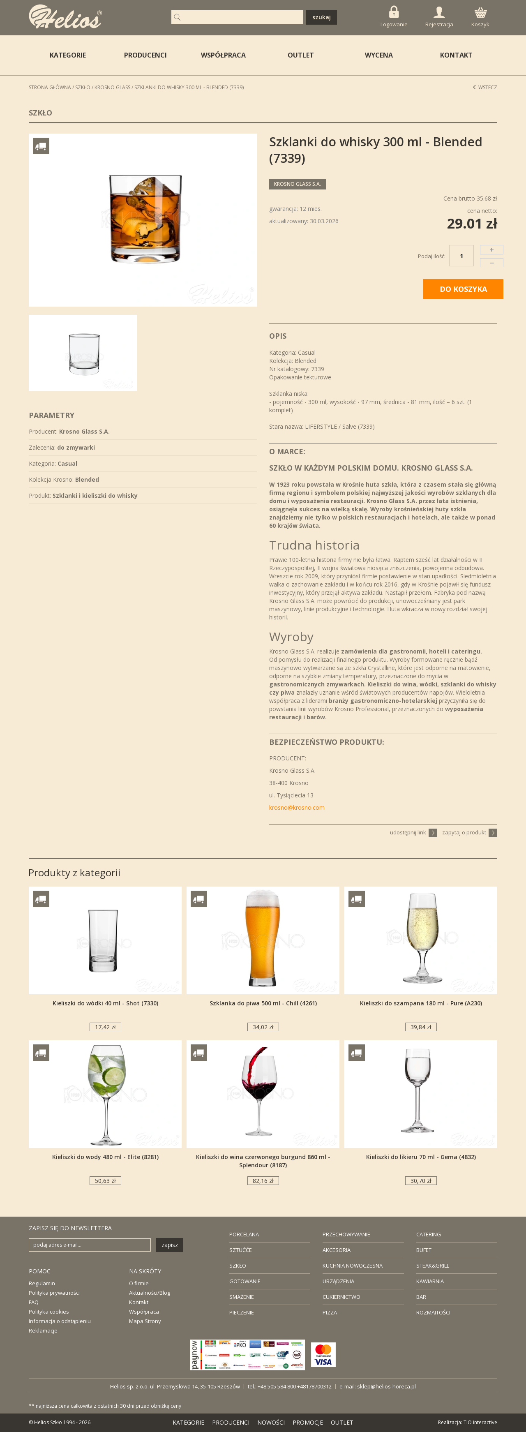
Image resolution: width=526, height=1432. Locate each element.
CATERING (428, 1234)
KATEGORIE (188, 1422)
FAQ (34, 1302)
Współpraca (144, 1311)
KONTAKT (456, 55)
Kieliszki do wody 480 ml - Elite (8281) (105, 1157)
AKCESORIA (337, 1250)
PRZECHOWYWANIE (346, 1234)
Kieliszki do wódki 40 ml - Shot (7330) (105, 1003)
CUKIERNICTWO (341, 1296)
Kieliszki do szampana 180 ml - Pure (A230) (421, 1003)
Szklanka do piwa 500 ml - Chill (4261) (263, 1003)
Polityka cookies (49, 1311)
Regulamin (42, 1283)
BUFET (423, 1250)
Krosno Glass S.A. (297, 183)
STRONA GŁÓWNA (50, 87)
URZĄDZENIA (338, 1281)
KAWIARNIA (430, 1281)
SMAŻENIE (241, 1296)
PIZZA (330, 1312)
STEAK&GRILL (432, 1265)
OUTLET (301, 55)
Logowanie (394, 16)
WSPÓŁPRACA (223, 55)
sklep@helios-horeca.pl (386, 1386)
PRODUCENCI (145, 55)
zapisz (169, 1245)
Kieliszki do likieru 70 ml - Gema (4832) (421, 1157)
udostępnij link (413, 832)
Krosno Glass (112, 87)
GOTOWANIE (245, 1281)
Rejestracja (439, 17)
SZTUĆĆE (240, 1250)
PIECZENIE (241, 1312)
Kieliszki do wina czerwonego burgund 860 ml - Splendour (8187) (263, 1161)
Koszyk (480, 17)
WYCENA (379, 55)
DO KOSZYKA (463, 289)
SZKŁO (237, 1265)
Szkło (82, 87)
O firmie (139, 1283)
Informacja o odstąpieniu (60, 1321)
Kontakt (138, 1302)
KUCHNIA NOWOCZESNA (353, 1265)
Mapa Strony (145, 1321)
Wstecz (484, 87)
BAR (421, 1296)
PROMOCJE (308, 1422)
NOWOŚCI (271, 1422)
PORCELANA (244, 1234)
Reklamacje (43, 1330)
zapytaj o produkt (469, 832)
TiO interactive (480, 1422)
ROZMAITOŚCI (433, 1312)
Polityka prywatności (54, 1292)
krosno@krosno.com (297, 807)
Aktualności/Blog (149, 1292)
